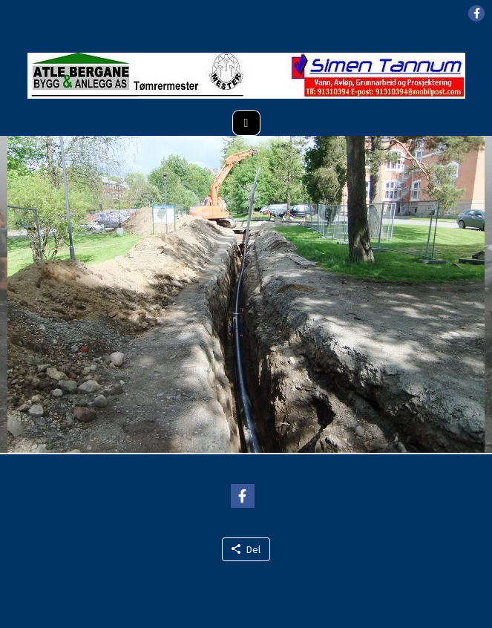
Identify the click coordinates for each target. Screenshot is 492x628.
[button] (476, 13)
